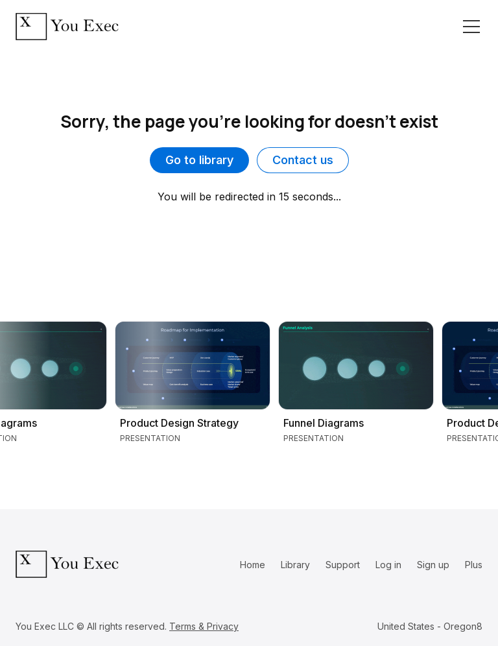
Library (295, 564)
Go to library (199, 160)
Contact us (302, 160)
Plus (473, 564)
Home (252, 564)
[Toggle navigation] (471, 27)
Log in (388, 564)
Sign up (433, 564)
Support (343, 564)
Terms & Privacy (204, 626)
